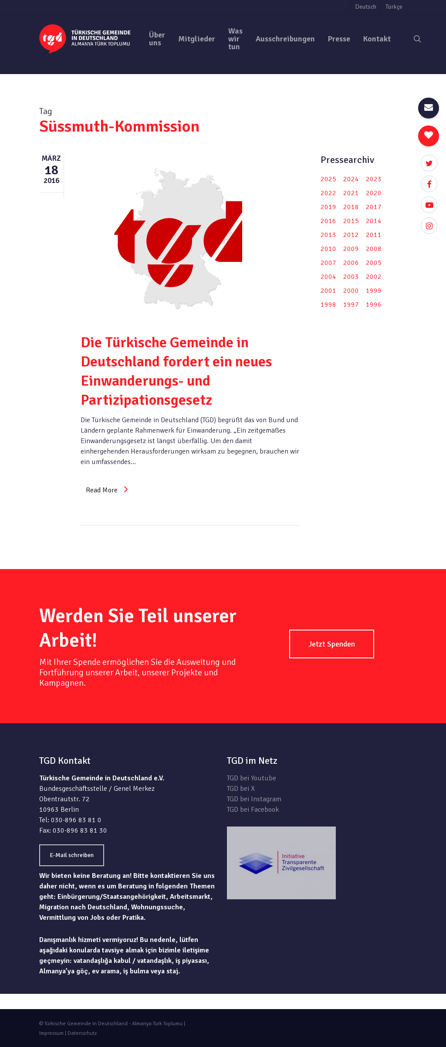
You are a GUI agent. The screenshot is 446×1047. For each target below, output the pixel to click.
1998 (328, 304)
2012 (351, 234)
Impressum (51, 1033)
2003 (351, 276)
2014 (374, 221)
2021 (351, 193)
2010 (328, 248)
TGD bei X (241, 788)
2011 (374, 234)
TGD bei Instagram (254, 799)
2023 (374, 179)
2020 (374, 193)
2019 (328, 207)
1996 (374, 304)
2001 (328, 290)
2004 (328, 276)
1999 (374, 290)
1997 (351, 304)
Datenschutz (82, 1033)
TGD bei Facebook (253, 809)
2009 (351, 248)
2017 (374, 207)
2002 (374, 276)
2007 (328, 262)
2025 (328, 179)
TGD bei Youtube (251, 778)
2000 (351, 290)
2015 (351, 221)
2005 (374, 262)
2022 (328, 193)
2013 (328, 234)
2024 (351, 179)
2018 (351, 207)
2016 (328, 221)
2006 (351, 262)
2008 (374, 248)
